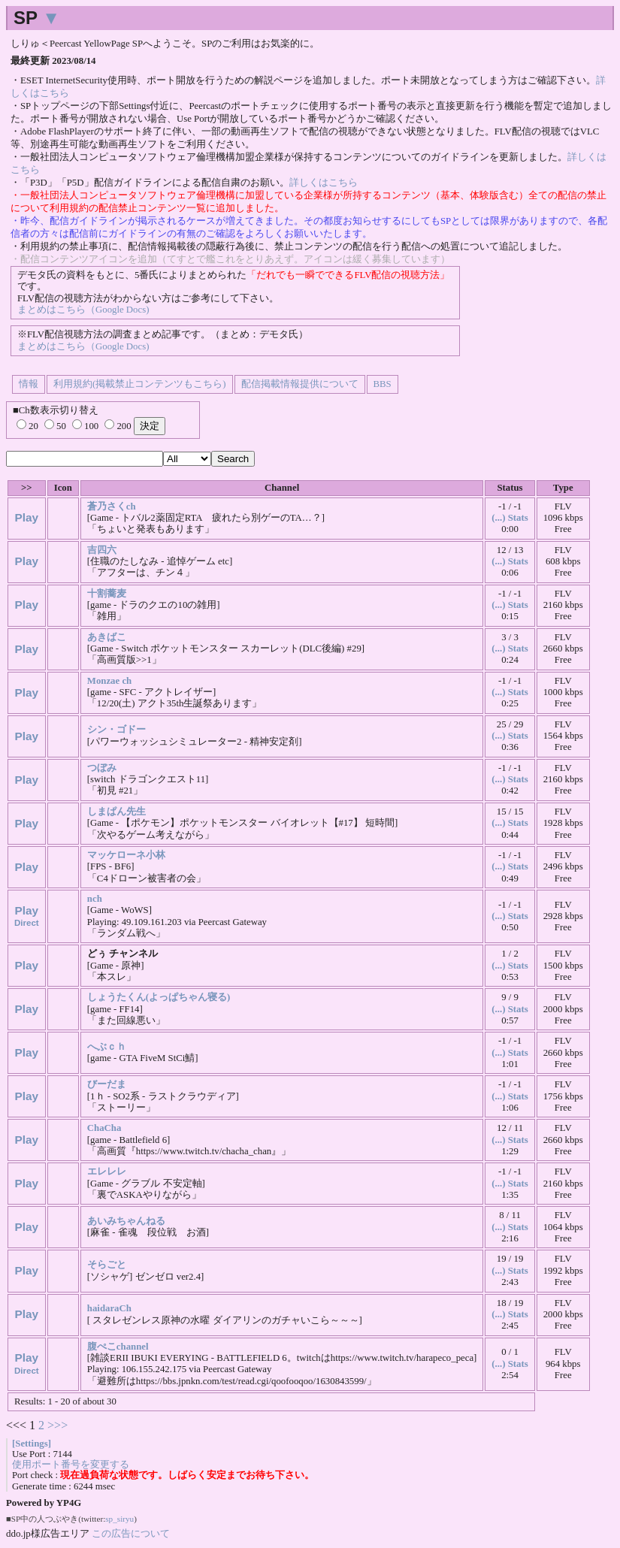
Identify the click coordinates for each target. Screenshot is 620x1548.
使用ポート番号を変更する (70, 1464)
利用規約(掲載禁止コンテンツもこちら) (139, 384)
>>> (57, 1425)
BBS (383, 384)
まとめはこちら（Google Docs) (83, 309)
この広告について (131, 1533)
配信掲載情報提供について (299, 384)
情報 (28, 384)
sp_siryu (119, 1518)
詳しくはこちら (323, 182)
